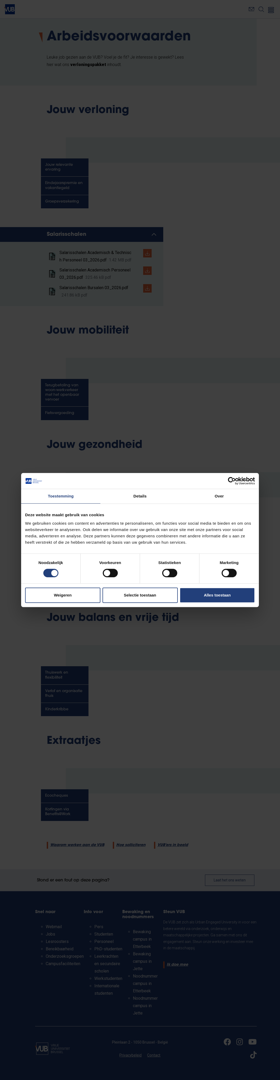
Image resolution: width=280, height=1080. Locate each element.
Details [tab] (140, 496)
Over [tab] (219, 496)
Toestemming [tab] (61, 496)
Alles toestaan (217, 595)
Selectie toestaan (140, 595)
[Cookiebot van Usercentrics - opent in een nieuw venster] (232, 481)
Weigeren (63, 595)
